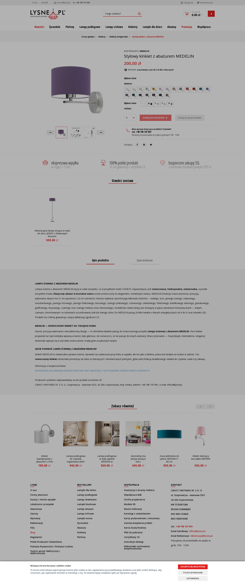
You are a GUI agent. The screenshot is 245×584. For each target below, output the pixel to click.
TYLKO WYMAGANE (193, 572)
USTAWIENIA (193, 578)
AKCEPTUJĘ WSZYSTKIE (192, 567)
